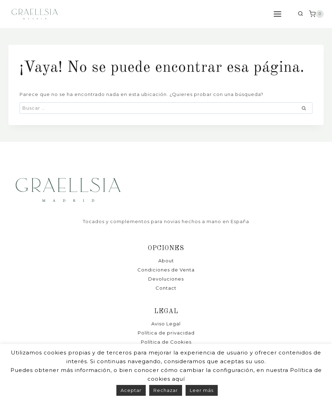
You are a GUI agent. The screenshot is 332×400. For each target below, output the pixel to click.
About (166, 260)
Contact (166, 288)
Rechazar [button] (165, 390)
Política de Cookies (166, 342)
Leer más (202, 390)
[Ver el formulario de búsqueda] (300, 14)
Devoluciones (166, 279)
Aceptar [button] (131, 390)
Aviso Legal (166, 323)
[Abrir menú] (281, 13)
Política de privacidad (166, 333)
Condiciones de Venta (166, 270)
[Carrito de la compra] (316, 14)
